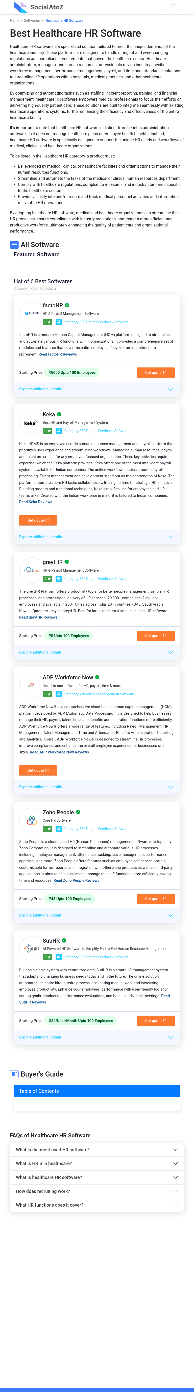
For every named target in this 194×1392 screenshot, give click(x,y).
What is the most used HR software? (53, 1149)
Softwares (32, 21)
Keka (49, 414)
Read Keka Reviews (35, 502)
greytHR (53, 562)
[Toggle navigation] (173, 7)
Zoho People (58, 812)
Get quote (155, 372)
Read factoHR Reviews (57, 354)
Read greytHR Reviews (38, 617)
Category (92, 322)
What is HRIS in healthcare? (44, 1163)
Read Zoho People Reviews (77, 880)
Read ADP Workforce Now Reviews (59, 752)
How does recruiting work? (43, 1191)
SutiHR (51, 941)
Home (14, 21)
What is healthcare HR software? (49, 1177)
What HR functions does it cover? (49, 1205)
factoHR (53, 305)
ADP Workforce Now (68, 677)
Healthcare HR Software (64, 21)
